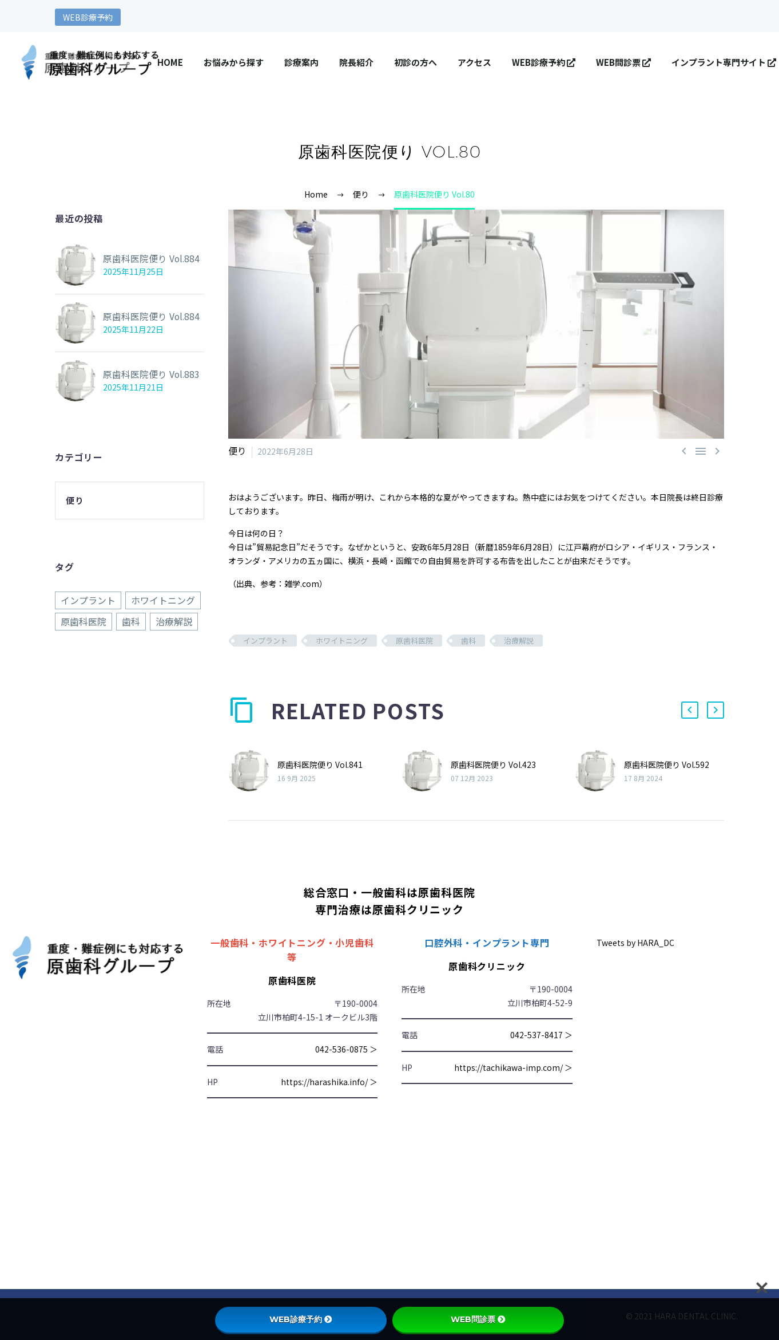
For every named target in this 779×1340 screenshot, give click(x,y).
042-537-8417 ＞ (541, 1035)
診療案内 (301, 62)
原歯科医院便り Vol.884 (145, 259)
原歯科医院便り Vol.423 (493, 764)
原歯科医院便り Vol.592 (666, 764)
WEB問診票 (623, 62)
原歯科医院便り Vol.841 (320, 764)
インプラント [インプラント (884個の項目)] (88, 600)
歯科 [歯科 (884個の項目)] (131, 621)
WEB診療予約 (88, 17)
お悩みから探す (234, 62)
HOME (170, 62)
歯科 (468, 640)
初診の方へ (415, 62)
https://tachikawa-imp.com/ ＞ (513, 1067)
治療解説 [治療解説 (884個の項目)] (174, 621)
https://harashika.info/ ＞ (329, 1081)
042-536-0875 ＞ (346, 1049)
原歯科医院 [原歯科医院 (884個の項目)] (83, 621)
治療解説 (519, 640)
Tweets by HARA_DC (635, 942)
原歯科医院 (414, 640)
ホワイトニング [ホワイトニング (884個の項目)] (163, 600)
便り (236, 451)
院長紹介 (356, 62)
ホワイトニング (342, 640)
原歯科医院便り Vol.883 (145, 374)
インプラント (265, 640)
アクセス (474, 62)
